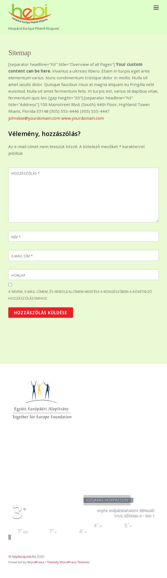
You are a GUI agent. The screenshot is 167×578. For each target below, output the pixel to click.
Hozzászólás (26, 173)
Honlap (18, 275)
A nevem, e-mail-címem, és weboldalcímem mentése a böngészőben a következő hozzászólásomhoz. (80, 295)
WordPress (35, 562)
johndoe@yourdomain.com (34, 118)
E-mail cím (22, 256)
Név (16, 237)
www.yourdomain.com (82, 118)
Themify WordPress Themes (68, 562)
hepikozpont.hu (24, 556)
